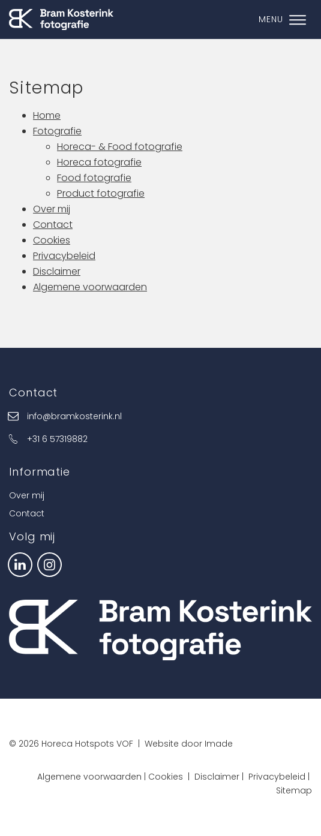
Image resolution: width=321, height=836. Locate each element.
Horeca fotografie (99, 162)
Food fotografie (94, 178)
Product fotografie (101, 193)
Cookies (51, 240)
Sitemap (294, 790)
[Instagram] (49, 564)
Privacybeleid (64, 256)
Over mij (51, 209)
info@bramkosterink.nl (74, 416)
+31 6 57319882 (57, 439)
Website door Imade (189, 744)
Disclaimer (56, 271)
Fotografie (57, 131)
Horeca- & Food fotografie (119, 147)
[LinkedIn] (20, 564)
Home (47, 115)
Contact (53, 224)
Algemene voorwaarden (90, 287)
